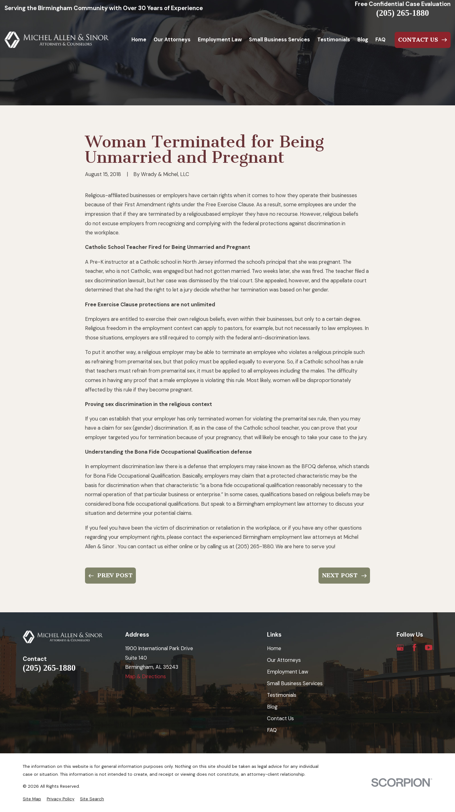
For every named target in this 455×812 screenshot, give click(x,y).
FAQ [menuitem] (380, 39)
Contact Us (280, 718)
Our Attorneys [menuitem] (172, 39)
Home (274, 648)
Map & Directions (145, 676)
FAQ (272, 730)
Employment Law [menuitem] (220, 39)
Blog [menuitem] (362, 39)
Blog (272, 706)
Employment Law (287, 671)
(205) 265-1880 (402, 13)
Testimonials (281, 695)
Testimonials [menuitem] (333, 39)
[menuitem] (32, 799)
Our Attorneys (284, 660)
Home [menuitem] (138, 39)
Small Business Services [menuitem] (279, 39)
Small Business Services (295, 683)
